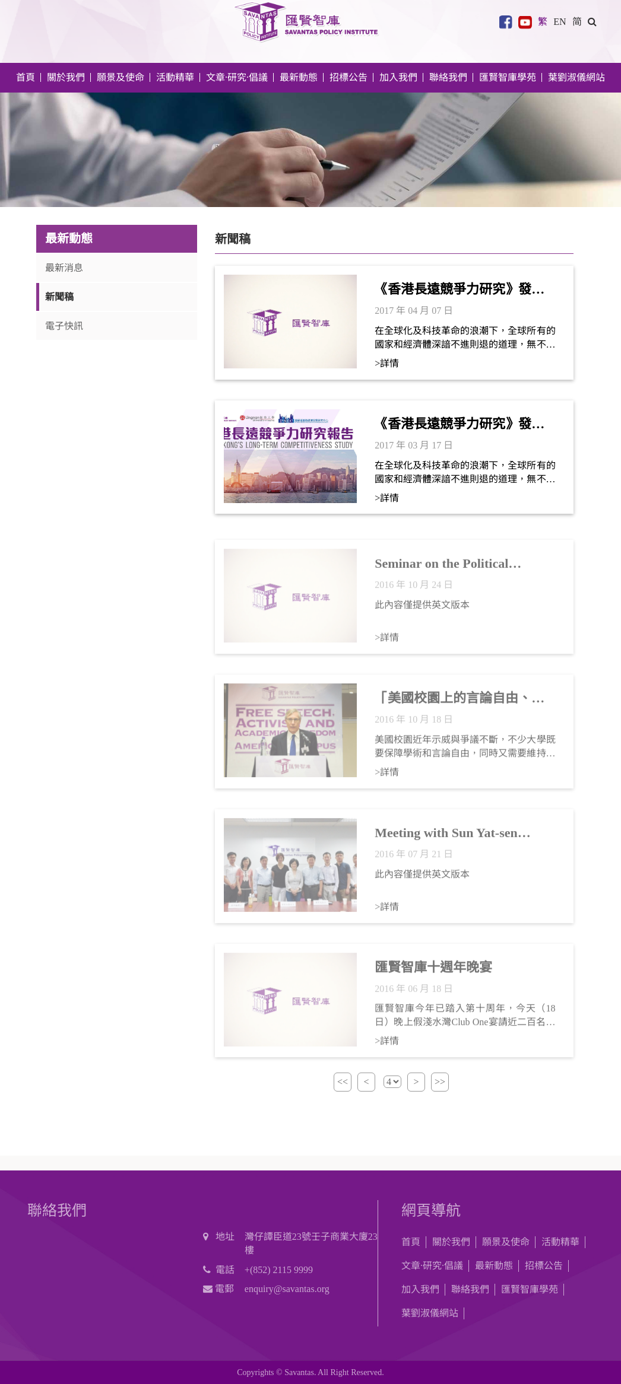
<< (342, 1082)
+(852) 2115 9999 (279, 1270)
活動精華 (560, 1242)
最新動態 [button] (299, 77)
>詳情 (387, 363)
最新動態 (494, 1266)
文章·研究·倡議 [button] (237, 77)
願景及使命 (120, 77)
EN (559, 22)
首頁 (25, 77)
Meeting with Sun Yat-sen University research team (446, 839)
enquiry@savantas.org (287, 1289)
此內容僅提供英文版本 (422, 610)
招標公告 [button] (348, 77)
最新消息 (64, 268)
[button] (592, 22)
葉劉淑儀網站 (576, 77)
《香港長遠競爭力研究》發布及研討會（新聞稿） (459, 290)
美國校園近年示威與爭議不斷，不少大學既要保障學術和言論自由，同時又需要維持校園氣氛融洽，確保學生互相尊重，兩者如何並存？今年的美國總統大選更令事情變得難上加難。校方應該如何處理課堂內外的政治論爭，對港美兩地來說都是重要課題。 (465, 752)
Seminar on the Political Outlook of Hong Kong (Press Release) (457, 570)
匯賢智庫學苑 (507, 77)
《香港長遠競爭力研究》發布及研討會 (459, 424)
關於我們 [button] (66, 77)
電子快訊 (64, 326)
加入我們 (420, 1289)
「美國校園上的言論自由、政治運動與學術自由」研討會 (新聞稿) (463, 704)
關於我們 (451, 1242)
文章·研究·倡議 (432, 1266)
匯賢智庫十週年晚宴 (433, 972)
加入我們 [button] (398, 77)
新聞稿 (59, 297)
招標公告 (544, 1266)
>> (440, 1082)
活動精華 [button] (175, 77)
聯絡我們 (448, 77)
